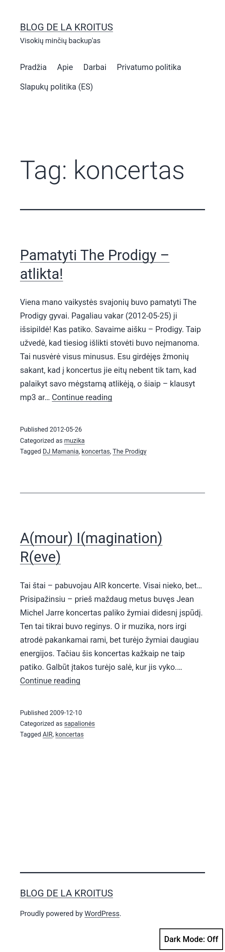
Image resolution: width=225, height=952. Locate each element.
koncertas (96, 451)
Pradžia (33, 67)
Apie (65, 67)
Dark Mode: (191, 939)
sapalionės (79, 723)
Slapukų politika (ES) (56, 87)
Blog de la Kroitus (66, 27)
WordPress (102, 913)
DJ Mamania (61, 451)
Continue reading (82, 397)
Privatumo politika (149, 67)
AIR (48, 734)
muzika (74, 440)
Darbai (95, 67)
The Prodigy (130, 451)
